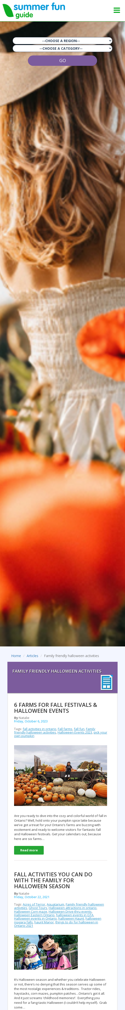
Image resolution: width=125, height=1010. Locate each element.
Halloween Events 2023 (75, 732)
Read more (29, 850)
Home (16, 655)
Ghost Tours (38, 908)
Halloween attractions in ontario (73, 908)
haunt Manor (44, 922)
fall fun (79, 729)
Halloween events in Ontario (35, 918)
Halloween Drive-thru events (70, 911)
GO (62, 60)
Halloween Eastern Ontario (34, 915)
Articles (32, 655)
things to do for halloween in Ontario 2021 (56, 924)
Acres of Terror (34, 904)
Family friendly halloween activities (54, 731)
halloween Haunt (71, 918)
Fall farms (65, 729)
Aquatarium (55, 904)
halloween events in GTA (74, 915)
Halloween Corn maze (30, 911)
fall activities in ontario (39, 729)
